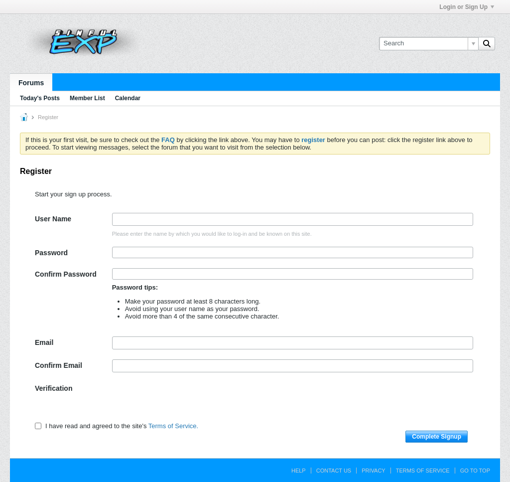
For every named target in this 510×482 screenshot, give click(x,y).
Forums (31, 83)
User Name (53, 219)
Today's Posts (40, 98)
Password (51, 253)
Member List (87, 98)
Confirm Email (58, 365)
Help (298, 471)
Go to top (475, 471)
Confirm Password (66, 274)
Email (44, 342)
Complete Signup (436, 436)
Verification (53, 388)
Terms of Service (423, 471)
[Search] (428, 43)
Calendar (127, 98)
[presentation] (187, 401)
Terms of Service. (173, 426)
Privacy (373, 471)
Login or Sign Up (466, 6)
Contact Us (334, 471)
